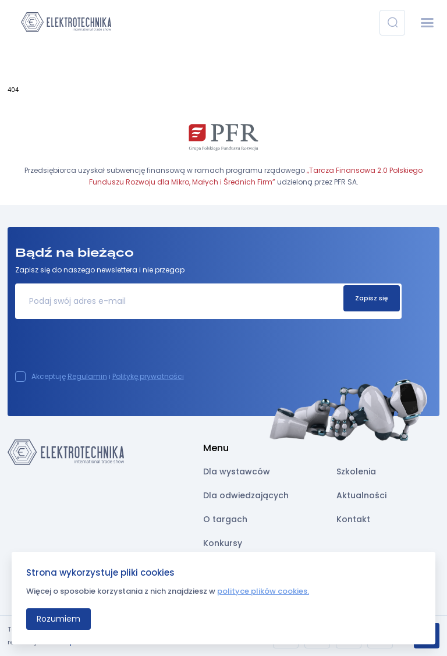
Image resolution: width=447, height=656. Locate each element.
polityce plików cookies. (263, 591)
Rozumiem (58, 619)
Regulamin (87, 376)
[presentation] (103, 348)
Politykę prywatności (148, 376)
